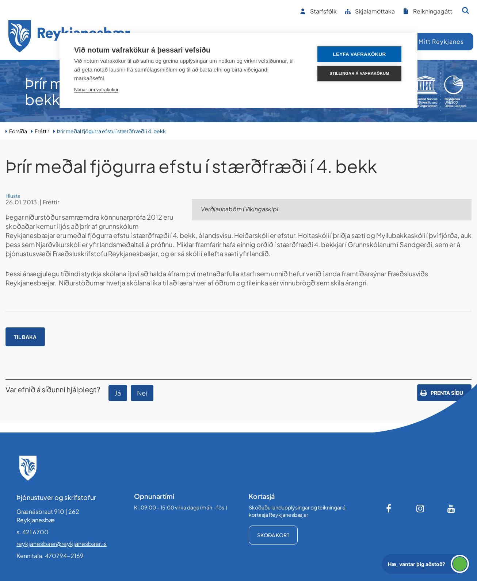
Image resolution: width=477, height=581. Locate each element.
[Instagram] (420, 508)
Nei (142, 393)
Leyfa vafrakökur (359, 54)
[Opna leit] (465, 10)
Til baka (25, 337)
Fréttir (42, 131)
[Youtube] (451, 508)
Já (118, 393)
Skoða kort (273, 535)
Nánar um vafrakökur (96, 89)
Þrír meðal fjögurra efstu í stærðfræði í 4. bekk (111, 131)
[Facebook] (389, 508)
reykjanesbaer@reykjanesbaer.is (61, 543)
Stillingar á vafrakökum (359, 73)
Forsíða (18, 131)
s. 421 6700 (32, 532)
